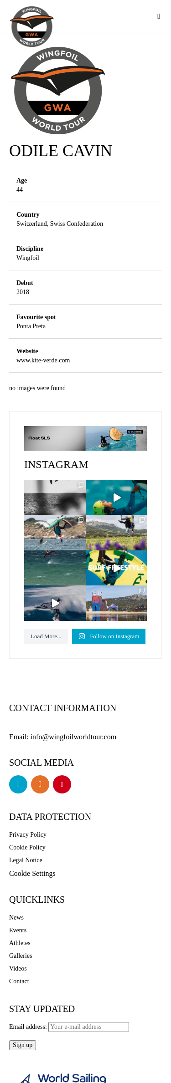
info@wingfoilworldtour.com (80, 736)
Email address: (70, 1025)
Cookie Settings (35, 872)
